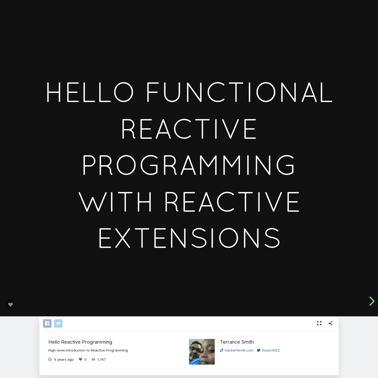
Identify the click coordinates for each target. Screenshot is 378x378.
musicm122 (268, 350)
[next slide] (370, 301)
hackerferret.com (236, 350)
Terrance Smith (237, 342)
